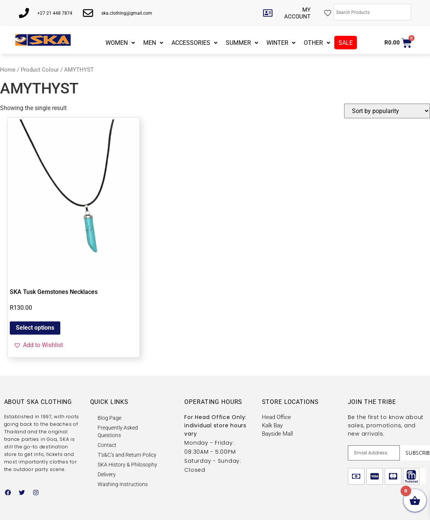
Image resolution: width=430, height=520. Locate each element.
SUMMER (242, 42)
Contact (107, 445)
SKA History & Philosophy (127, 465)
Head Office (276, 417)
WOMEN (120, 42)
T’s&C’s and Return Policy (127, 455)
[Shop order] (387, 111)
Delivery (107, 474)
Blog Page (109, 418)
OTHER (317, 42)
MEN (153, 42)
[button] (38, 345)
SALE (345, 42)
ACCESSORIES (194, 42)
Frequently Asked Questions (118, 431)
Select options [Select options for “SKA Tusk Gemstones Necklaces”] (35, 327)
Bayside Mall (277, 433)
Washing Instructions (123, 484)
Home (7, 69)
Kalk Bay (272, 425)
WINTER (280, 42)
